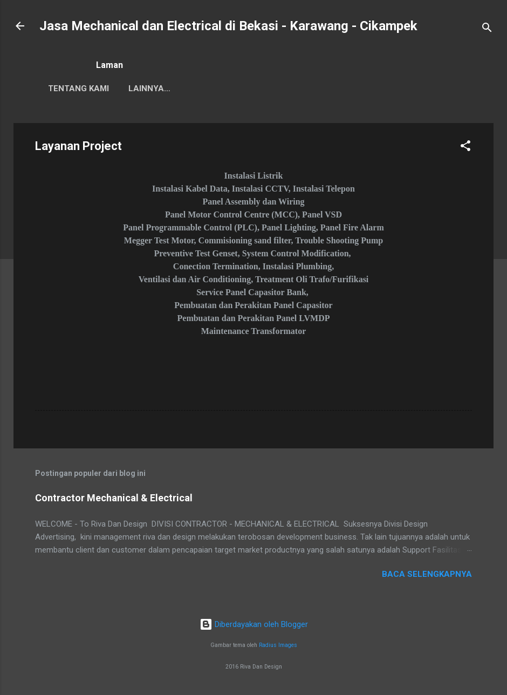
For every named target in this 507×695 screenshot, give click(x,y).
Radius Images (278, 645)
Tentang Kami (78, 88)
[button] (465, 147)
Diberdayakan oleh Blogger (254, 624)
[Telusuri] (487, 29)
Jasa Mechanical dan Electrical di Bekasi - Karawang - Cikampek (228, 25)
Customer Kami (162, 88)
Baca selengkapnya (427, 574)
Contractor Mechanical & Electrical (114, 497)
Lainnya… (236, 88)
